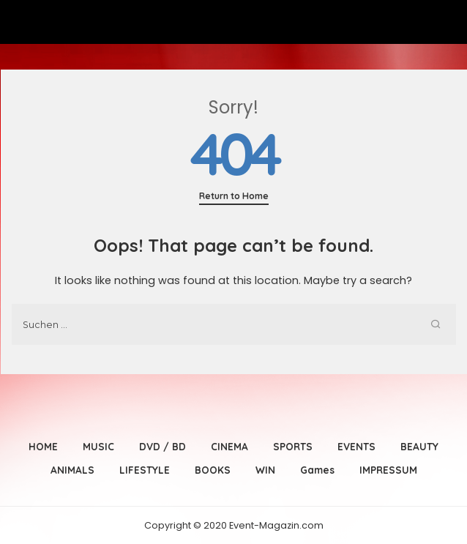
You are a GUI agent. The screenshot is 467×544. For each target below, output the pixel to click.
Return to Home (234, 195)
